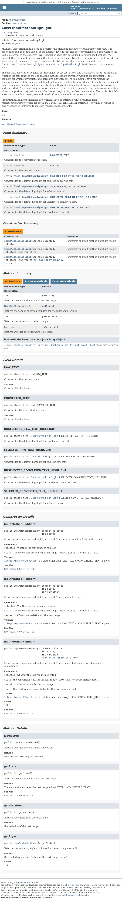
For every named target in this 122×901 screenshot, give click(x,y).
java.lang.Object (11, 32)
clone (7, 345)
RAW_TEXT (55, 165)
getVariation (50, 316)
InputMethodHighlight (35, 176)
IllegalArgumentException (20, 560)
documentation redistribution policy (72, 895)
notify (68, 345)
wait (106, 345)
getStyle (47, 306)
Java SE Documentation (71, 885)
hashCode (56, 345)
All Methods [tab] (12, 281)
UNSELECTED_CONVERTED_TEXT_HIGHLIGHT (73, 197)
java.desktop (18, 20)
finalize (29, 345)
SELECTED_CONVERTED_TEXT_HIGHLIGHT (72, 176)
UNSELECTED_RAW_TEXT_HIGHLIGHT (69, 207)
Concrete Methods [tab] (63, 281)
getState (47, 295)
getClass (43, 345)
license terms (93, 2)
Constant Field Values (16, 388)
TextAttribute (53, 260)
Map (41, 260)
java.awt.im (19, 23)
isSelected (48, 327)
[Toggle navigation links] (4, 8)
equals (18, 345)
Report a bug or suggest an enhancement (20, 882)
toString (95, 345)
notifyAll (81, 345)
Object (16, 43)
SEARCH (72, 14)
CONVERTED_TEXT (59, 155)
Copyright (5, 892)
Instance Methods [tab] (36, 281)
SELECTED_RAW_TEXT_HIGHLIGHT (68, 186)
